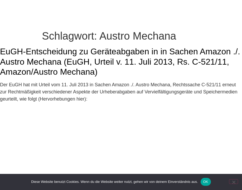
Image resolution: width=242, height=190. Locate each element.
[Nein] (233, 181)
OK (205, 182)
